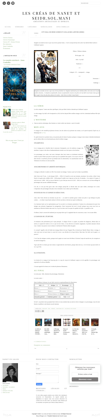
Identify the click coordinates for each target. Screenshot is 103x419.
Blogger (14, 142)
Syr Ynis (43, 132)
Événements (6, 48)
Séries (4, 389)
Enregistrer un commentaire (42, 345)
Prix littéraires (7, 44)
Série (53, 308)
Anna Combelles (62, 27)
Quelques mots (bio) (8, 390)
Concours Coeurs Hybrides (17, 109)
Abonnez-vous (85, 379)
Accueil (8, 27)
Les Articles (5, 385)
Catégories (32, 27)
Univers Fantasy (7, 37)
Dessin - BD (46, 308)
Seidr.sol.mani (46, 27)
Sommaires (19, 27)
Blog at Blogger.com (41, 416)
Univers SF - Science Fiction (66, 308)
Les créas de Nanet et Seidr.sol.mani (51, 16)
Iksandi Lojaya (63, 416)
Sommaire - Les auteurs (9, 387)
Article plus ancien (98, 348)
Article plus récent (35, 348)
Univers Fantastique (9, 40)
